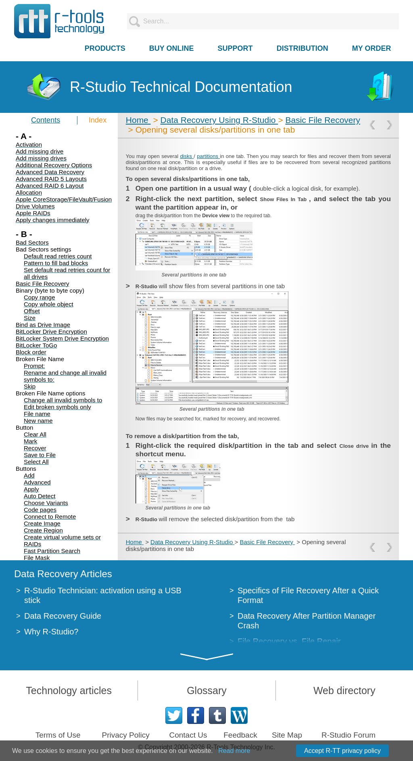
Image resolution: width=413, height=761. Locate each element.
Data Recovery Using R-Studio (219, 120)
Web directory (344, 690)
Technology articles (69, 690)
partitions (208, 156)
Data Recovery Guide (62, 615)
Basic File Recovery (322, 120)
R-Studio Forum (348, 735)
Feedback (240, 735)
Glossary (207, 690)
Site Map (287, 735)
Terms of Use (58, 735)
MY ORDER (371, 48)
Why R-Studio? (51, 631)
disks (187, 156)
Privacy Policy (125, 735)
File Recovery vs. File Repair (289, 641)
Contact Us (188, 735)
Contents (45, 120)
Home (138, 120)
